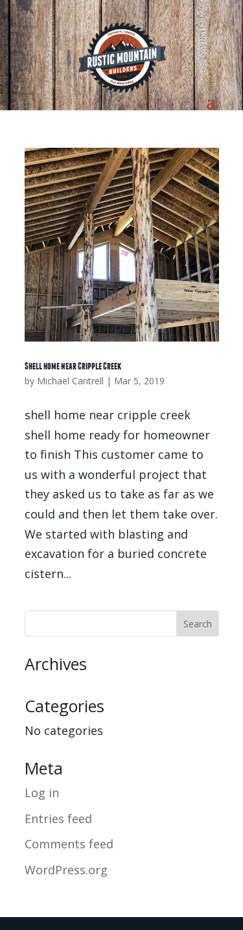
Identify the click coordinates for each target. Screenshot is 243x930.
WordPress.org (66, 870)
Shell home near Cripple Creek (73, 366)
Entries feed (58, 818)
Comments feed (69, 844)
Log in (42, 792)
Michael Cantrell (70, 381)
